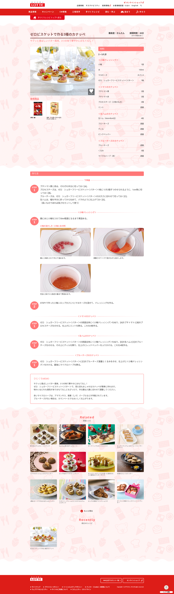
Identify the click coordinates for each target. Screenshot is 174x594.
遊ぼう (125, 12)
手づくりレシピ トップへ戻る (47, 17)
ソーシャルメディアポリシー (72, 587)
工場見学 (76, 12)
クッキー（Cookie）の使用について (98, 587)
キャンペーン (48, 12)
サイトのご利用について (60, 589)
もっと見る (88, 511)
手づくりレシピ (93, 12)
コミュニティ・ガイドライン (81, 589)
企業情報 (80, 5)
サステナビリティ (93, 5)
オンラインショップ (135, 2)
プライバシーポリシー (52, 587)
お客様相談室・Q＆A (121, 5)
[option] (38, 110)
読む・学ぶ (110, 12)
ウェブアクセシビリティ (40, 589)
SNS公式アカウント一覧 (111, 580)
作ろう (140, 12)
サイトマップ (36, 587)
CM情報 (63, 12)
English (135, 5)
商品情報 (33, 12)
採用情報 (106, 5)
